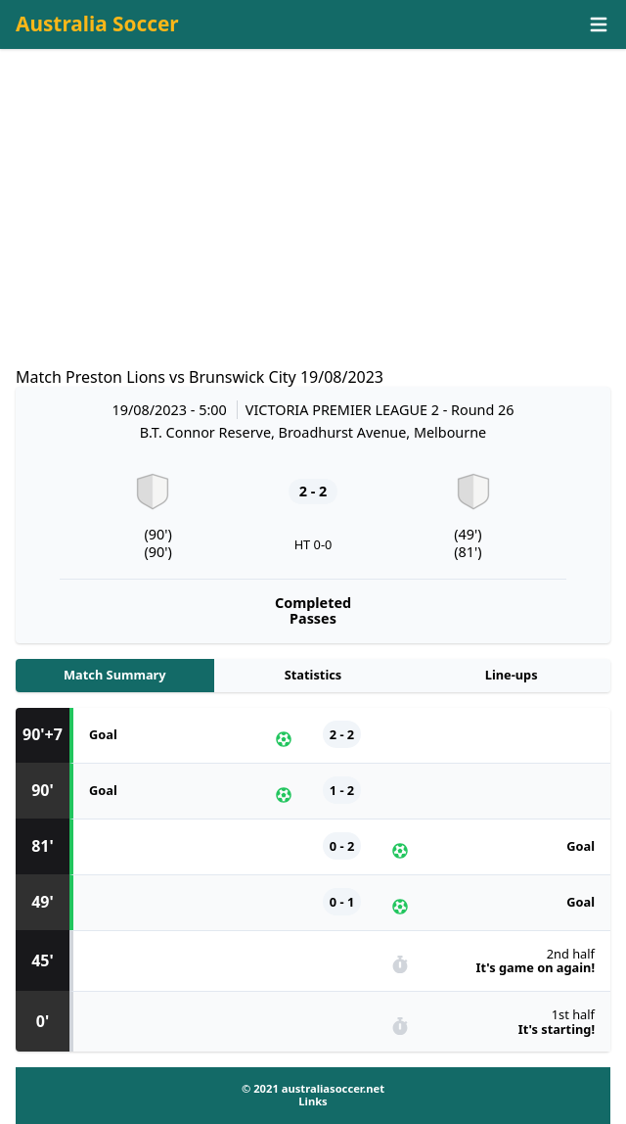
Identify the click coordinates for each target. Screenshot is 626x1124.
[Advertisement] (313, 226)
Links (312, 1101)
